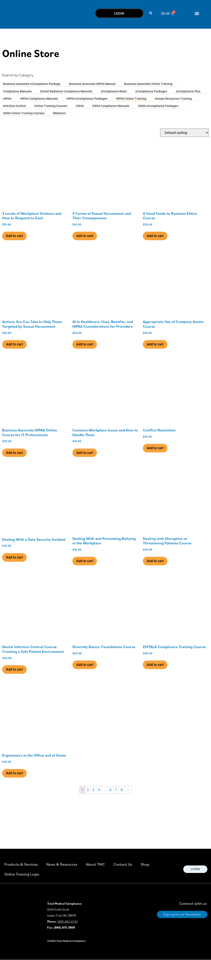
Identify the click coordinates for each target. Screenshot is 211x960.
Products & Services (21, 864)
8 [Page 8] (122, 790)
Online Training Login (21, 874)
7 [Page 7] (116, 790)
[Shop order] (184, 133)
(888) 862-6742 (67, 921)
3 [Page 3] (93, 790)
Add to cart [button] (14, 236)
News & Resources (61, 864)
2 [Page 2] (88, 790)
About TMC (95, 864)
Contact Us (122, 864)
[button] (151, 13)
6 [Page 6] (110, 790)
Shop (145, 864)
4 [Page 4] (99, 790)
